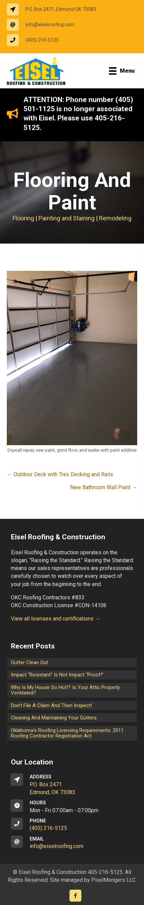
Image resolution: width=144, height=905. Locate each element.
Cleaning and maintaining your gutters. (54, 718)
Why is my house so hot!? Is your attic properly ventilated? (65, 690)
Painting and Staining (66, 218)
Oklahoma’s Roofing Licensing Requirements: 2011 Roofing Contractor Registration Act (67, 733)
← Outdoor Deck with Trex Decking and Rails (60, 474)
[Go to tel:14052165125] (36, 40)
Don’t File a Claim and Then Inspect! (51, 705)
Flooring (23, 218)
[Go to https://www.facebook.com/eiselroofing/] (75, 896)
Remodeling (115, 218)
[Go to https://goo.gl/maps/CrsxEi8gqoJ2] (72, 785)
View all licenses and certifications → (55, 618)
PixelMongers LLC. (114, 880)
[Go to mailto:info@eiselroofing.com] (44, 25)
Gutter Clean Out (29, 662)
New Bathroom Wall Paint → (103, 487)
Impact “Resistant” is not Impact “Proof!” (57, 675)
